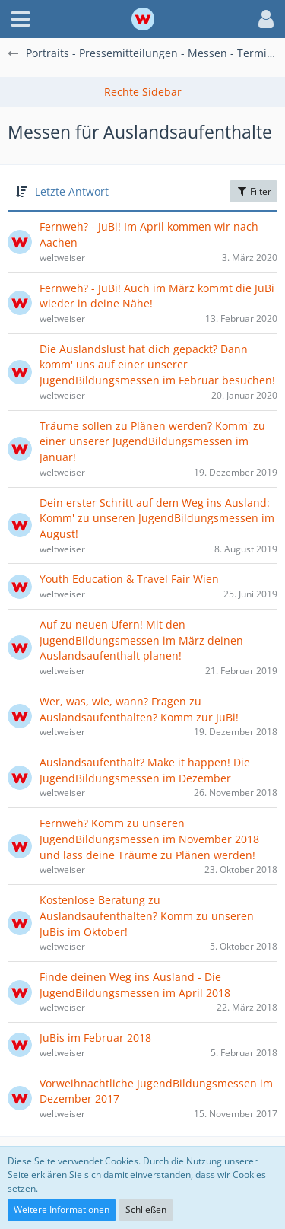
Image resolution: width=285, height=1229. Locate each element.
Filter (253, 191)
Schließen (145, 1209)
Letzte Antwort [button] (72, 191)
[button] (20, 19)
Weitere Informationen (61, 1209)
